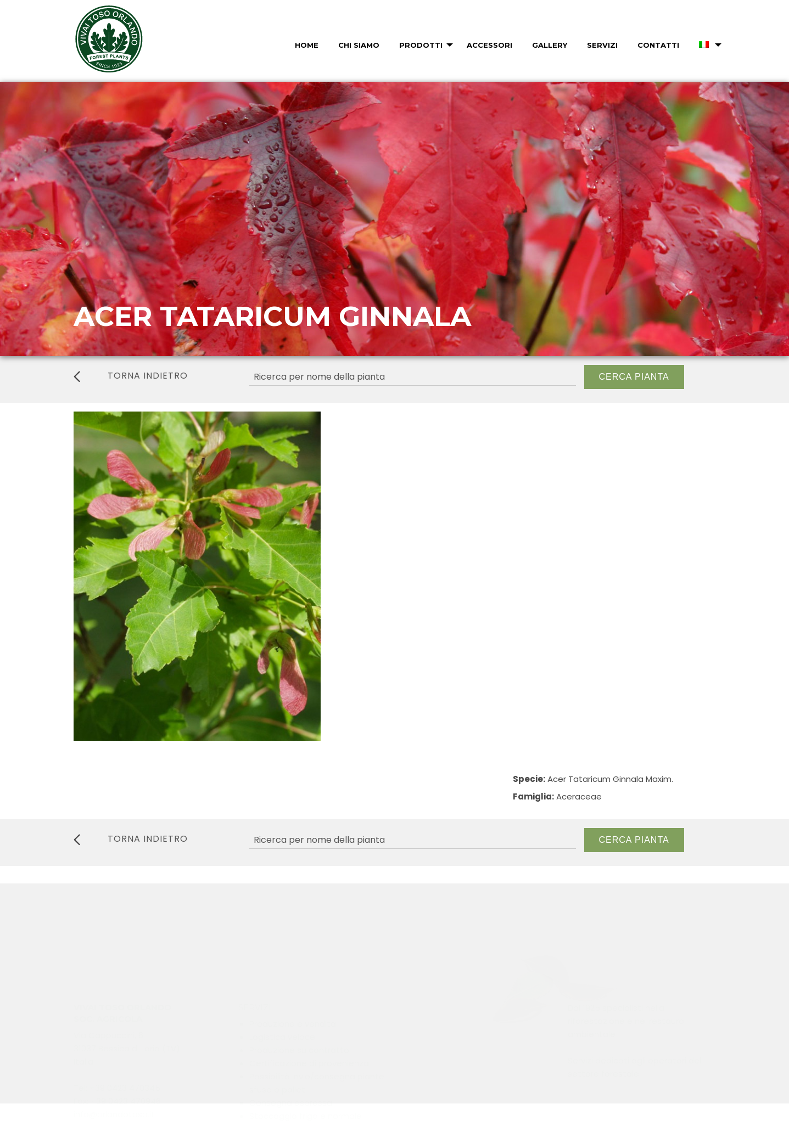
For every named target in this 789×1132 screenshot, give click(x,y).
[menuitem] (305, 45)
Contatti (658, 45)
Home (306, 45)
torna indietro (131, 375)
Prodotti (421, 45)
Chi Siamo (358, 45)
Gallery (549, 45)
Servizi (602, 45)
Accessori (489, 45)
